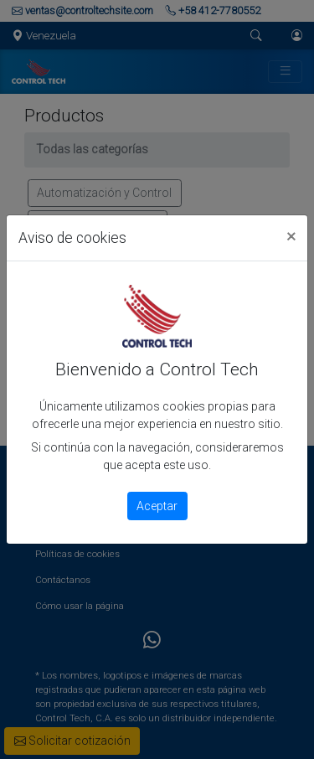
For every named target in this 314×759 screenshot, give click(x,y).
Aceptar (157, 506)
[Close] (291, 235)
